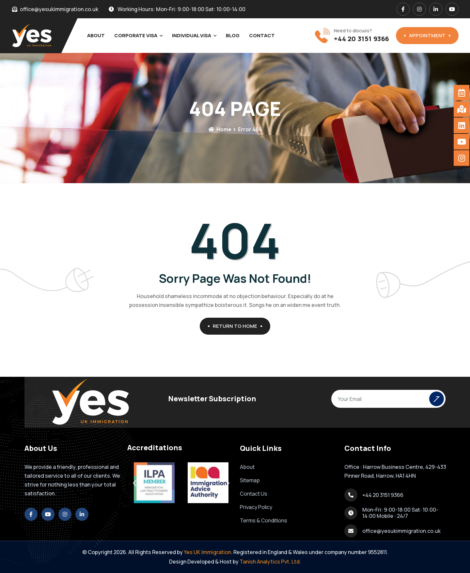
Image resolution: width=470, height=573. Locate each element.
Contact (262, 35)
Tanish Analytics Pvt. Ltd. (270, 561)
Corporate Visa (135, 35)
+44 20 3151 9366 (361, 39)
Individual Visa (191, 35)
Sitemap (250, 480)
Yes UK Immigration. (208, 552)
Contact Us (253, 493)
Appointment (429, 35)
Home (219, 129)
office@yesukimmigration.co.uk (401, 530)
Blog (233, 35)
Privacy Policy (256, 507)
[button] (228, 483)
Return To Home (237, 326)
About (96, 35)
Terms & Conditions (263, 520)
